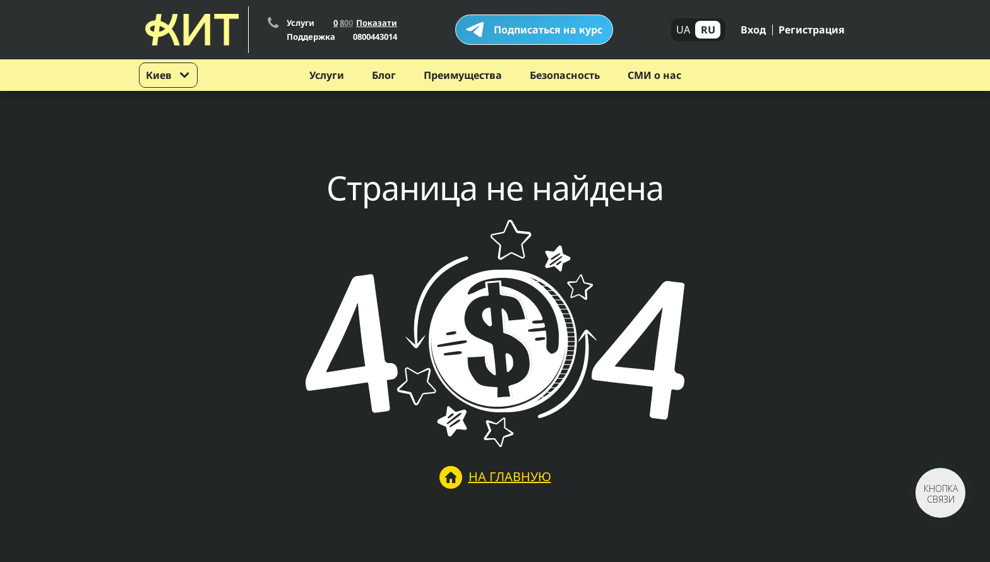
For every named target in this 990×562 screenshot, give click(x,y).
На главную (495, 477)
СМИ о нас (654, 75)
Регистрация (811, 30)
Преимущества (463, 75)
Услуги (326, 75)
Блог (384, 75)
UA (683, 30)
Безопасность (565, 75)
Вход (753, 30)
